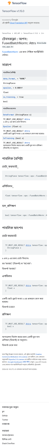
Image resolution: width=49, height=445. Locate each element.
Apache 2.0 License (16, 359)
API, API (17, 33)
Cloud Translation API (18, 23)
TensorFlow (6, 33)
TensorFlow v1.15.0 (13, 11)
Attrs (27, 119)
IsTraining (8, 138)
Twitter (5, 420)
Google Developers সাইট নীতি (19, 362)
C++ (42, 33)
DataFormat (8, 114)
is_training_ (9, 97)
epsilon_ (7, 88)
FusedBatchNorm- (10, 52)
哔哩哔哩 (5, 424)
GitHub (5, 416)
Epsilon (7, 126)
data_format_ (9, 78)
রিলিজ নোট (6, 439)
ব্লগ (3, 412)
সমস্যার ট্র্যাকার (8, 435)
